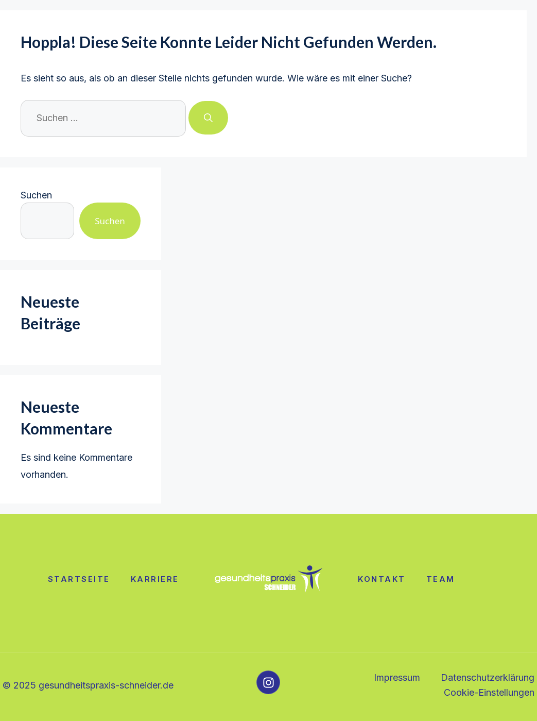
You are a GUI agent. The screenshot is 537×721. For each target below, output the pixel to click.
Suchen (36, 195)
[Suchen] (208, 118)
